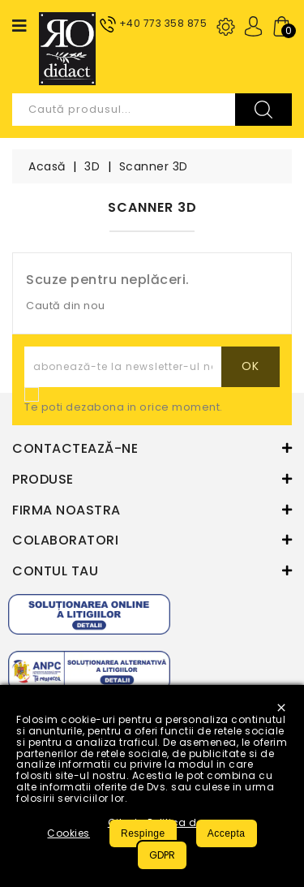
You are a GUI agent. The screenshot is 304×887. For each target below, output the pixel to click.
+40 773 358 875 (163, 23)
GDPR (162, 855)
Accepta (227, 833)
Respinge (143, 833)
